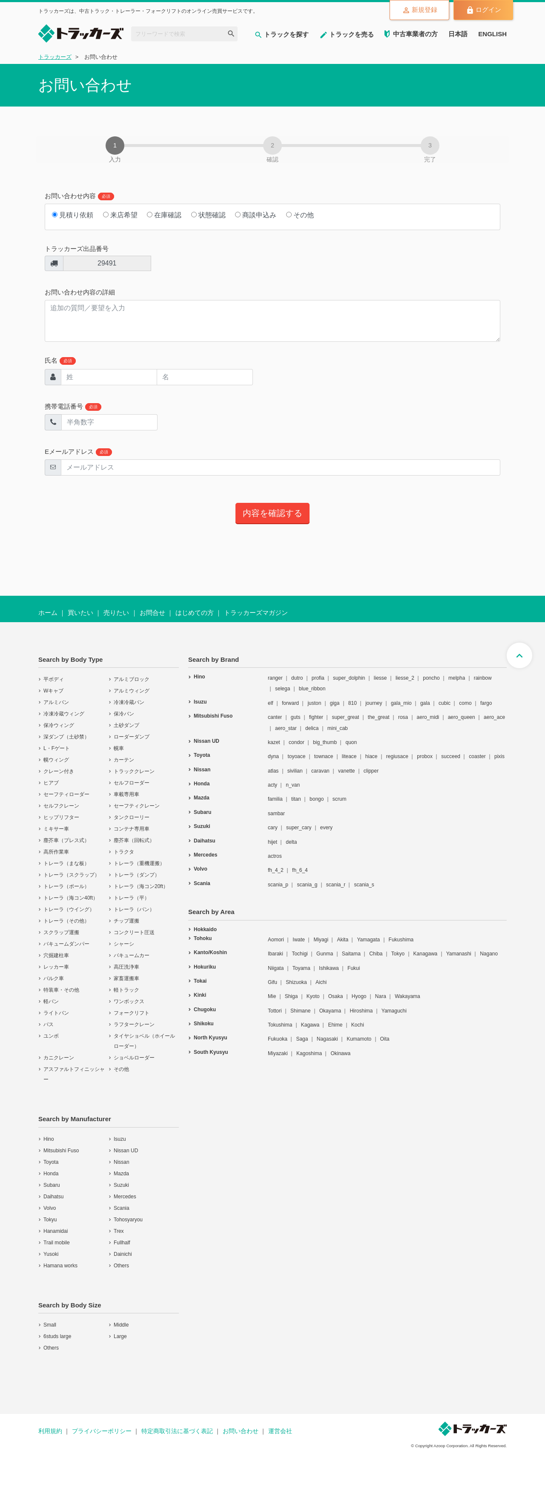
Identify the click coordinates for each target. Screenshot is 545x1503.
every (326, 828)
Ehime (335, 1025)
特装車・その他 (61, 990)
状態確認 (208, 215)
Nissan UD (126, 1151)
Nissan (121, 1162)
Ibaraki (275, 954)
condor (296, 742)
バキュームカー (131, 955)
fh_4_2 (276, 870)
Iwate (299, 940)
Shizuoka (296, 982)
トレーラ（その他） (66, 921)
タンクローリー (131, 817)
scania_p (278, 885)
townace (323, 756)
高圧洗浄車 (126, 967)
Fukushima (401, 940)
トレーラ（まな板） (66, 863)
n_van (293, 785)
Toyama (301, 968)
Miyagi (320, 940)
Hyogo (359, 996)
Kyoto (313, 996)
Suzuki (121, 1185)
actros (275, 856)
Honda (50, 1174)
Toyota (50, 1162)
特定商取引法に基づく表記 (177, 1431)
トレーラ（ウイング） (69, 909)
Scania (121, 1208)
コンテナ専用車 (131, 829)
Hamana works (60, 1266)
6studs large (57, 1336)
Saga (302, 1039)
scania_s (364, 885)
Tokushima (280, 1025)
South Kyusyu (211, 1052)
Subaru (51, 1185)
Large (120, 1336)
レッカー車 (56, 967)
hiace (371, 756)
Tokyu (50, 1220)
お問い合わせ (240, 1431)
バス (48, 1024)
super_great (345, 717)
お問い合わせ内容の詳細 (80, 292)
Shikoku (204, 1024)
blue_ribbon (312, 689)
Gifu (272, 982)
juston (314, 703)
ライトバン (56, 1013)
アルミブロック (131, 679)
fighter (316, 717)
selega (282, 689)
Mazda (121, 1174)
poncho (431, 678)
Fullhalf (122, 1243)
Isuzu (120, 1139)
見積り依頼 (72, 215)
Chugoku (205, 1010)
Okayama (330, 1011)
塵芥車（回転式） (134, 840)
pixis (499, 756)
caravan (320, 771)
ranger (275, 678)
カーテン (124, 760)
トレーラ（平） (131, 898)
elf (270, 703)
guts (296, 717)
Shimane (300, 1011)
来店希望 (120, 215)
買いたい (80, 612)
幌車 (119, 748)
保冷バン (124, 714)
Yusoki (50, 1254)
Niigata (276, 968)
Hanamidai (55, 1231)
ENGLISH (492, 34)
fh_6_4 (300, 870)
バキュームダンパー (66, 944)
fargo (486, 703)
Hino (48, 1139)
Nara (380, 996)
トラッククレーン (134, 771)
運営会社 (280, 1431)
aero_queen (461, 717)
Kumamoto (359, 1039)
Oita (385, 1039)
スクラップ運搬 (61, 932)
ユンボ (51, 1036)
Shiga (291, 996)
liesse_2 (405, 678)
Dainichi (123, 1254)
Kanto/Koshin (210, 952)
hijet (272, 842)
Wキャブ (53, 691)
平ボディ (53, 679)
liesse (380, 678)
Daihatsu (53, 1197)
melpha (456, 678)
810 (352, 703)
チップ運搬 (126, 921)
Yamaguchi (394, 1011)
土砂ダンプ (126, 725)
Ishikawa (329, 968)
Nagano (489, 954)
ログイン (482, 10)
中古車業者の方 (415, 34)
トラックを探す (281, 34)
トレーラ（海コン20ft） (141, 886)
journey (373, 703)
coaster (477, 756)
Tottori (275, 1011)
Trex (119, 1231)
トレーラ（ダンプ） (137, 875)
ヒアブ (51, 783)
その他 (300, 215)
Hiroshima (361, 1011)
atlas (273, 771)
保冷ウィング (58, 725)
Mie (272, 996)
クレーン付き (58, 771)
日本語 (458, 34)
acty (272, 785)
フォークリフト (131, 1013)
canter (275, 717)
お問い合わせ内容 (79, 196)
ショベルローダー (134, 1058)
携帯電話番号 (73, 407)
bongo (317, 799)
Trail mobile (56, 1243)
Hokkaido (205, 929)
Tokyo (397, 954)
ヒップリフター (61, 817)
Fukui (353, 968)
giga (335, 703)
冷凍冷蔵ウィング (63, 714)
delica (311, 728)
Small (49, 1325)
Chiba (375, 954)
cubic (444, 703)
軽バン (51, 1001)
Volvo (49, 1208)
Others (121, 1266)
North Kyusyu (210, 1038)
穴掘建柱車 (56, 955)
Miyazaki (278, 1053)
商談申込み (255, 215)
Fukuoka (277, 1039)
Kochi (357, 1025)
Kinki (200, 995)
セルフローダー (131, 783)
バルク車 (53, 978)
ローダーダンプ (131, 737)
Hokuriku (205, 967)
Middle (121, 1325)
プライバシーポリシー (102, 1431)
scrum (340, 799)
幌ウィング (56, 760)
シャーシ (124, 944)
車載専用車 (126, 794)
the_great (379, 717)
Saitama (351, 954)
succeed (450, 756)
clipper (371, 771)
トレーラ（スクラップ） (71, 875)
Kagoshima (309, 1053)
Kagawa (310, 1025)
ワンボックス (129, 1001)
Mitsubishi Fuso (61, 1151)
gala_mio (401, 703)
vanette (346, 771)
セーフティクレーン (137, 806)
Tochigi (299, 954)
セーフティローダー (66, 794)
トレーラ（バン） (134, 909)
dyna (273, 756)
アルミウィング (131, 691)
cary (273, 828)
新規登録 (416, 10)
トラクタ (124, 852)
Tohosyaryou (128, 1220)
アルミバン (56, 702)
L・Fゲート (56, 748)
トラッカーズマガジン (256, 612)
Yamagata (368, 940)
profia (318, 678)
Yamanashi (458, 954)
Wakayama (407, 996)
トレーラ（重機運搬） (139, 863)
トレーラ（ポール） (66, 886)
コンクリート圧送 (134, 932)
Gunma (324, 954)
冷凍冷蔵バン (129, 702)
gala (425, 703)
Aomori (276, 940)
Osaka (335, 996)
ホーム (47, 612)
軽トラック (126, 990)
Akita (342, 940)
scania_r (335, 885)
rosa (403, 717)
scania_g (307, 885)
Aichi (321, 982)
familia (275, 799)
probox (425, 756)
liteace (349, 756)
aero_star (286, 728)
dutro (297, 678)
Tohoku (203, 938)
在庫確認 (164, 215)
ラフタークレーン (134, 1024)
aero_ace (494, 717)
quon (351, 742)
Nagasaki (327, 1039)
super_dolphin (349, 678)
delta (291, 842)
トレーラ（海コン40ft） (70, 898)
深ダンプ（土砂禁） (66, 737)
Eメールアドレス (78, 452)
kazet (274, 742)
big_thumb (325, 742)
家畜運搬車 (126, 978)
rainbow (483, 678)
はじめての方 (194, 612)
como (465, 703)
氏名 (60, 361)
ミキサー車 (56, 829)
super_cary (298, 828)
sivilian (295, 771)
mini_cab (337, 728)
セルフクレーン (61, 806)
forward (290, 703)
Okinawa (340, 1053)
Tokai (200, 981)
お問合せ (152, 612)
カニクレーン (58, 1058)
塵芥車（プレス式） (66, 840)
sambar (276, 813)
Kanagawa (425, 954)
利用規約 (50, 1431)
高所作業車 (56, 852)
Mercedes (125, 1197)
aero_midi (428, 717)
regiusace (397, 756)
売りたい (116, 612)
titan (296, 799)
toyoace (296, 756)
